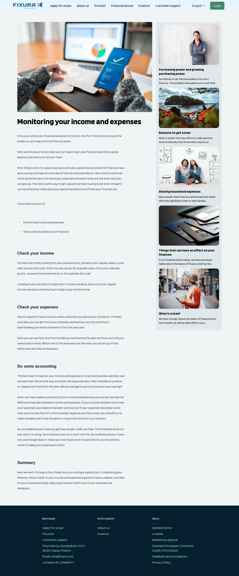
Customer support (168, 6)
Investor (144, 6)
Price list (100, 6)
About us (83, 6)
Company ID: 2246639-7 (58, 562)
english (198, 6)
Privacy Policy (161, 562)
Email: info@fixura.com (57, 556)
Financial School (122, 6)
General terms (162, 528)
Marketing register (165, 540)
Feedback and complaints (169, 556)
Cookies (157, 534)
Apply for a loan (60, 6)
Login (217, 6)
